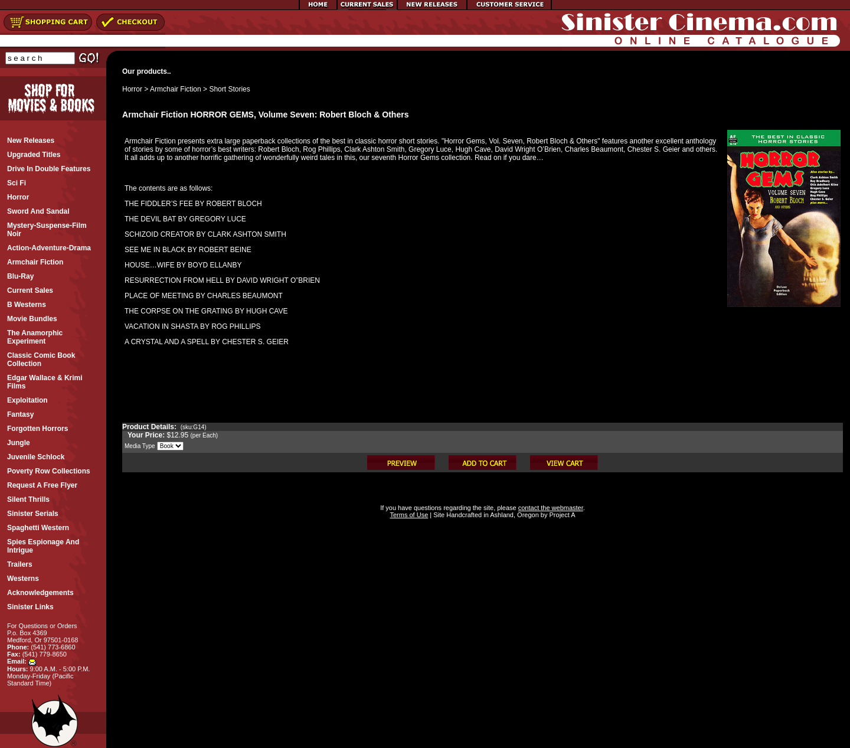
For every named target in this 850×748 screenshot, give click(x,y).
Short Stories (229, 89)
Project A (561, 514)
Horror (132, 89)
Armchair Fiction (175, 89)
